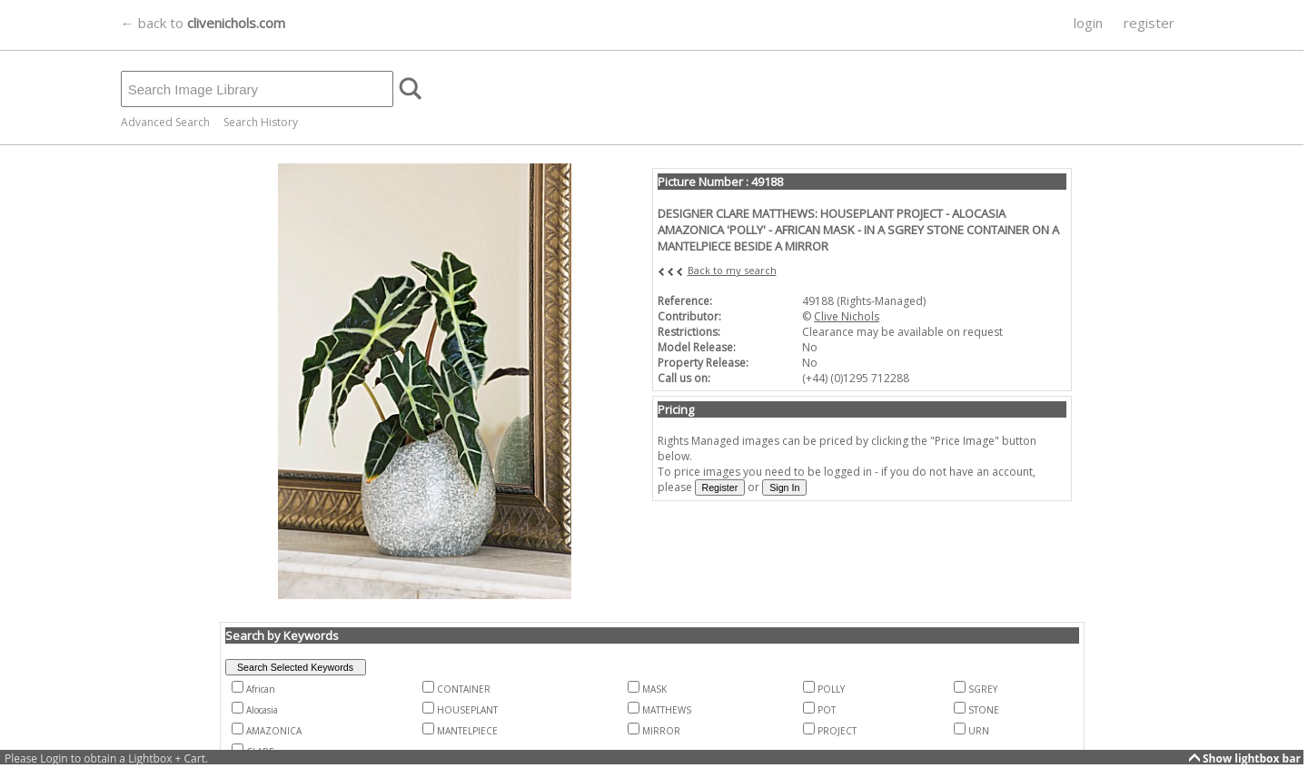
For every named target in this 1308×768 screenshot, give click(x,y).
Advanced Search (165, 122)
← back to (203, 23)
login (1088, 23)
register (1149, 23)
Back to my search (732, 270)
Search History (260, 122)
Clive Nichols (846, 316)
